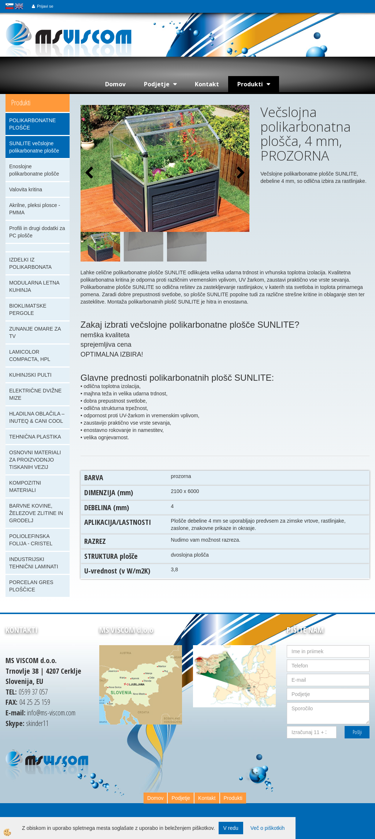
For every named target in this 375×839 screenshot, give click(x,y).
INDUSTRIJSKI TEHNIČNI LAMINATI (33, 562)
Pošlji (357, 732)
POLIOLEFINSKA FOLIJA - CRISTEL (30, 539)
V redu (230, 828)
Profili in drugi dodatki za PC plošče (37, 231)
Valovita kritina (25, 189)
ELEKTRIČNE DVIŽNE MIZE (35, 394)
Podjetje (157, 84)
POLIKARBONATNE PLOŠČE (32, 124)
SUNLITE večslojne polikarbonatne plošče (34, 147)
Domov (115, 84)
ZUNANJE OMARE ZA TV (35, 332)
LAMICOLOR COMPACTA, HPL (29, 355)
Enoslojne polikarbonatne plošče (34, 170)
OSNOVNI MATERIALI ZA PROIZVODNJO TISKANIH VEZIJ (35, 459)
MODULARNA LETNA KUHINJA (34, 286)
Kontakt (207, 84)
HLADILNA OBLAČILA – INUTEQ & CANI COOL (36, 417)
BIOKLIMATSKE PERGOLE (28, 309)
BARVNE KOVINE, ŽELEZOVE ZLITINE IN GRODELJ (36, 513)
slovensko (9, 6)
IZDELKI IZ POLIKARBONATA (30, 263)
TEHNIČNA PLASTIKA (35, 437)
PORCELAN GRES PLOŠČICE (31, 585)
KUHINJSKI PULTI (30, 375)
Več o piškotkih (267, 828)
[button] (240, 173)
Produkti (250, 84)
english (19, 6)
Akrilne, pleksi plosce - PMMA (34, 208)
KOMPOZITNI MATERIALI (25, 486)
